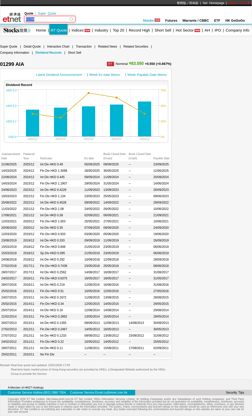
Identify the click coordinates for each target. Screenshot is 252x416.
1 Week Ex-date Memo (103, 75)
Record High (139, 30)
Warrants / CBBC (196, 20)
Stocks (151, 20)
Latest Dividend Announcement (59, 75)
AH (207, 30)
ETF (217, 20)
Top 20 (118, 30)
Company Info (237, 30)
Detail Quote (32, 46)
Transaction (84, 46)
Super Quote (47, 13)
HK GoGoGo (235, 20)
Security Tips (235, 392)
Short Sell (163, 30)
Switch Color (239, 3)
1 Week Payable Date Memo (146, 75)
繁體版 (181, 3)
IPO (218, 30)
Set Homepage (213, 3)
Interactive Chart (58, 46)
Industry (101, 30)
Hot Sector (185, 30)
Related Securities (135, 46)
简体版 (193, 3)
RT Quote (59, 30)
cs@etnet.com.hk (115, 392)
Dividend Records (49, 52)
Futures (171, 20)
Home (41, 30)
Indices (78, 30)
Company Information (14, 52)
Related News (107, 46)
